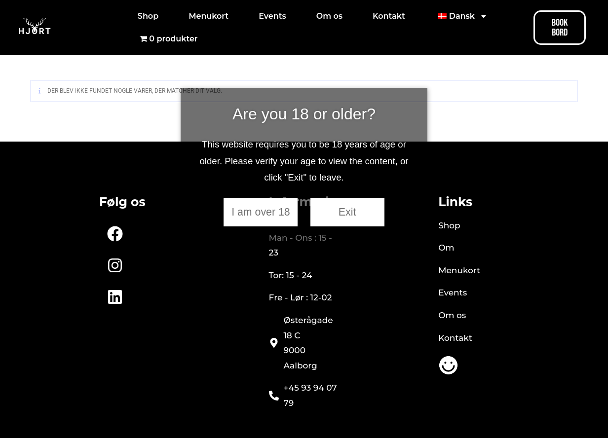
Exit (347, 212)
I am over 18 (260, 212)
